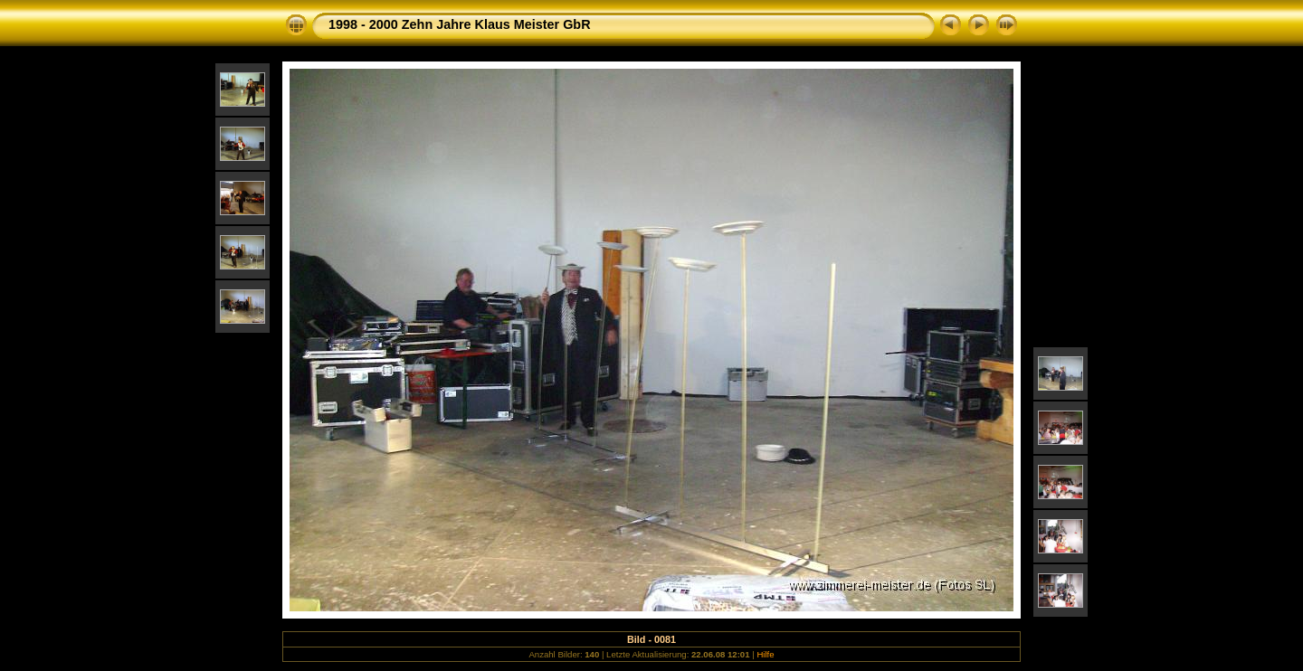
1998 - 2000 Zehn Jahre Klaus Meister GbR (459, 24)
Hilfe (765, 654)
